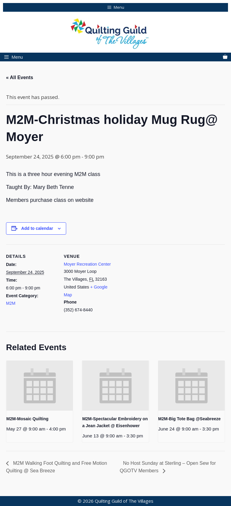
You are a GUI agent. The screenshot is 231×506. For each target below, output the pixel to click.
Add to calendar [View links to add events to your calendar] (37, 228)
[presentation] (39, 386)
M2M (10, 303)
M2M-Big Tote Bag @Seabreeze (189, 418)
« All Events (19, 77)
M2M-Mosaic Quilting (27, 418)
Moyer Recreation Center (87, 264)
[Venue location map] (153, 286)
